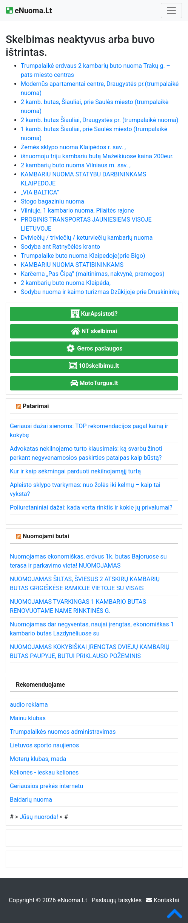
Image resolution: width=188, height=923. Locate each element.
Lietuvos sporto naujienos (44, 745)
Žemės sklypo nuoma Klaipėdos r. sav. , (73, 147)
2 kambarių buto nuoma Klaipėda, (66, 282)
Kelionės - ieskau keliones (44, 772)
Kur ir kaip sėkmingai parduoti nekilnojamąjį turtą (75, 471)
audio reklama (29, 704)
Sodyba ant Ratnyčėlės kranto (60, 246)
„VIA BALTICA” (40, 192)
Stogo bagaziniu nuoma (52, 201)
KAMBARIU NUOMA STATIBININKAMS (72, 264)
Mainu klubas (28, 718)
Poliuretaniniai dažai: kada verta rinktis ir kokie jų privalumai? (91, 507)
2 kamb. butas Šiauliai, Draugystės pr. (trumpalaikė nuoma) (100, 120)
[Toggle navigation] (171, 10)
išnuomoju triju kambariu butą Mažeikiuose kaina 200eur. (97, 156)
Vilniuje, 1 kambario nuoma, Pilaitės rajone (77, 210)
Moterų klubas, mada (38, 758)
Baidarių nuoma (31, 799)
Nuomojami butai (46, 536)
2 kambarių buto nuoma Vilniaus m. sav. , (76, 165)
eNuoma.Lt (29, 10)
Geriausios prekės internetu (46, 786)
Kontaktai (162, 900)
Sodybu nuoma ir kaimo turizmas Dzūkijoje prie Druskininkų (100, 291)
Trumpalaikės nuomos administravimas (63, 731)
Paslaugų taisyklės (117, 900)
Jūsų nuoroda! (39, 816)
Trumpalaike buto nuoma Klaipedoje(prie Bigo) (83, 255)
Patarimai (36, 406)
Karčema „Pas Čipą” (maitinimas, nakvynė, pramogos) (93, 273)
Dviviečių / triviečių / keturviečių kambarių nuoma (87, 237)
